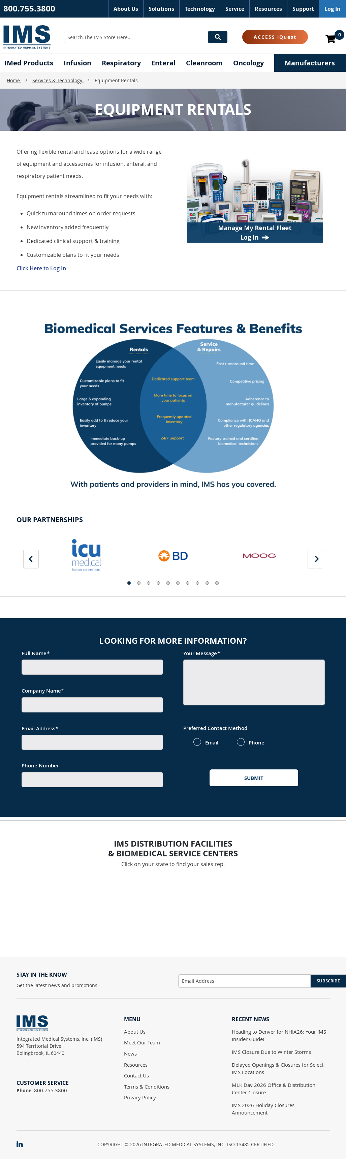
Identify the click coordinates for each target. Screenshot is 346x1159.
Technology (200, 8)
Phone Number (40, 765)
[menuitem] (28, 63)
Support (303, 8)
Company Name (43, 690)
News (130, 1053)
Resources (268, 8)
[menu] (173, 63)
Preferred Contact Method (215, 728)
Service (234, 8)
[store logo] (27, 36)
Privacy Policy (140, 1097)
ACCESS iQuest (275, 37)
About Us (126, 8)
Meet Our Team (142, 1042)
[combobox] (145, 37)
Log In (332, 8)
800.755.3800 (29, 8)
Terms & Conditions (146, 1086)
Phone (256, 742)
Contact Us (136, 1075)
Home (14, 80)
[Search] (217, 37)
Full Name (35, 653)
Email (211, 742)
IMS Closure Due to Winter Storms (271, 1051)
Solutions (161, 8)
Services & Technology (58, 80)
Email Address (40, 728)
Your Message (201, 653)
